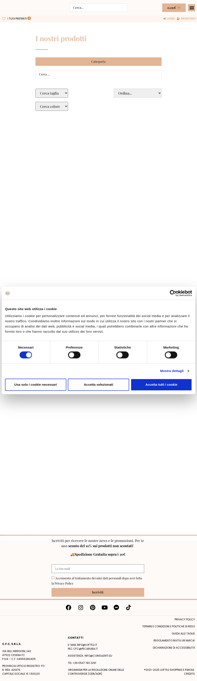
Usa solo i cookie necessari (35, 384)
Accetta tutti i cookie (161, 384)
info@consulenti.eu (98, 656)
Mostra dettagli (172, 371)
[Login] (169, 19)
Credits (189, 674)
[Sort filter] (138, 93)
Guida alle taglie (183, 633)
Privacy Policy (64, 583)
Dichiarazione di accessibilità (174, 647)
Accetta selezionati (98, 384)
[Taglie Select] (51, 93)
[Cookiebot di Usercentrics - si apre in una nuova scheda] (173, 293)
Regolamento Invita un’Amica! (174, 640)
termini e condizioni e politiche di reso (168, 626)
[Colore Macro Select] (51, 106)
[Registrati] (186, 19)
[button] (191, 7)
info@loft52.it (87, 645)
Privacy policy (185, 619)
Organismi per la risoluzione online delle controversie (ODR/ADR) (96, 672)
